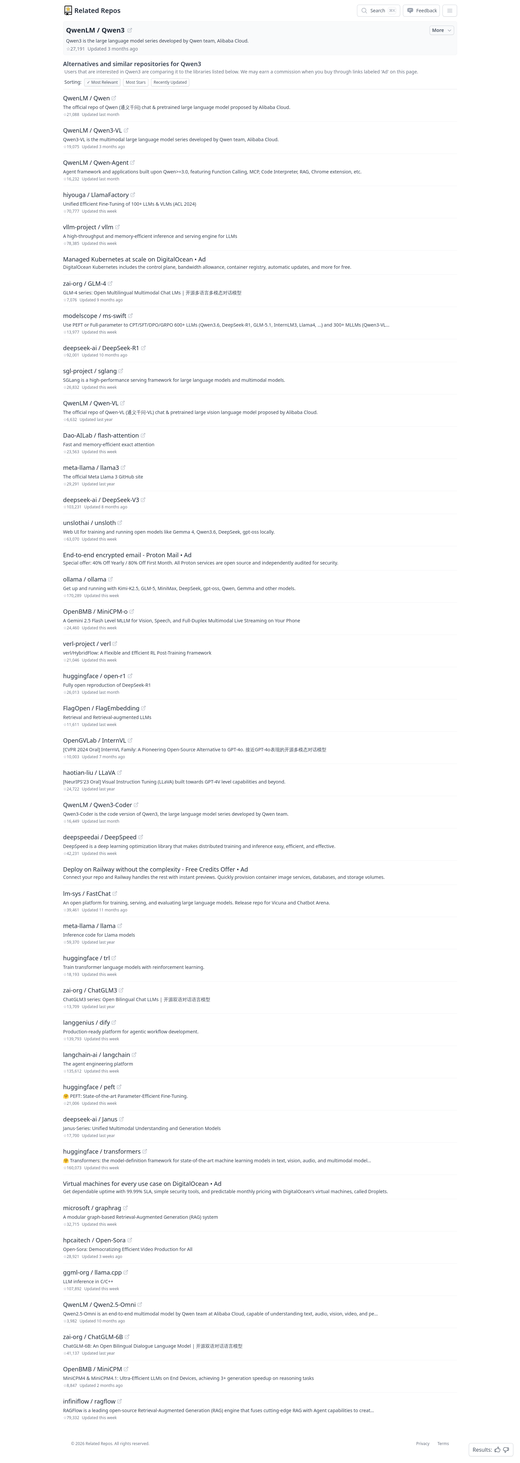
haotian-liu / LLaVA (89, 773)
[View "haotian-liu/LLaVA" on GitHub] (119, 772)
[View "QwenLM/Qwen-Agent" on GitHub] (132, 162)
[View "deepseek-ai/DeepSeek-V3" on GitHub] (143, 499)
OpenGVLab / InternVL (94, 740)
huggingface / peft (89, 1087)
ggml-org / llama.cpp (92, 1272)
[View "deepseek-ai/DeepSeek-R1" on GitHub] (143, 348)
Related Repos (98, 10)
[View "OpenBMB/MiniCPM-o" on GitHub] (131, 611)
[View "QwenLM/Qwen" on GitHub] (113, 98)
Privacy (423, 1443)
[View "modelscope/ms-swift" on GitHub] (130, 315)
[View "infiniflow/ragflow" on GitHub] (119, 1401)
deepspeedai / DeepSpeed (100, 837)
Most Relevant (102, 82)
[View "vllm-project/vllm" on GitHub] (117, 227)
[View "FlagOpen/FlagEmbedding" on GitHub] (143, 708)
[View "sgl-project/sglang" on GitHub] (120, 370)
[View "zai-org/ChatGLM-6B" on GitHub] (127, 1336)
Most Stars (136, 82)
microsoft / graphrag (92, 1208)
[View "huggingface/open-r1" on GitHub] (130, 676)
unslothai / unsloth (89, 523)
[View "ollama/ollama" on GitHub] (110, 579)
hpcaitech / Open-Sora (94, 1240)
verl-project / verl (87, 644)
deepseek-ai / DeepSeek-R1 (101, 348)
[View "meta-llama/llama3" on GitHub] (123, 467)
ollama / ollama (84, 579)
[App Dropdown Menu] (449, 11)
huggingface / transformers (102, 1151)
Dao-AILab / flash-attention (101, 435)
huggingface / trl (86, 958)
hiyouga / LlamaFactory (96, 195)
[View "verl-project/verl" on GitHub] (114, 643)
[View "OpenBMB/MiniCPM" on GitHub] (126, 1369)
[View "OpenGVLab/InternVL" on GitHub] (130, 740)
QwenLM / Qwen (86, 98)
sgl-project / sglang (90, 371)
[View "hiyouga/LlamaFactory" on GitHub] (132, 194)
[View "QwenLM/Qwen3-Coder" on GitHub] (136, 804)
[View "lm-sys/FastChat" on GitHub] (114, 893)
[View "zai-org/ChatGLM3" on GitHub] (121, 990)
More (442, 30)
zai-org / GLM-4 (84, 283)
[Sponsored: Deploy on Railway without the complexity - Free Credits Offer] (260, 873)
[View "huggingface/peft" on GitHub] (119, 1087)
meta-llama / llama (89, 926)
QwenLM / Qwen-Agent (96, 162)
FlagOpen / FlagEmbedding (101, 708)
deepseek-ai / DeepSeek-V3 (101, 500)
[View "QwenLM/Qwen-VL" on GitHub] (122, 403)
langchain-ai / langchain (96, 1055)
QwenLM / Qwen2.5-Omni (99, 1304)
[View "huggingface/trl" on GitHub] (113, 958)
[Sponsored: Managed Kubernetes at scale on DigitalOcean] (260, 262)
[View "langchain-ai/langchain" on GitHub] (134, 1054)
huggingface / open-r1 (94, 676)
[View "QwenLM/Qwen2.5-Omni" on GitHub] (139, 1304)
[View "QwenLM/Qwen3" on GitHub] (129, 30)
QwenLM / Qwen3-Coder (97, 805)
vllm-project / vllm (88, 227)
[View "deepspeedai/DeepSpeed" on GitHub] (140, 837)
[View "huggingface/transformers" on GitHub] (144, 1151)
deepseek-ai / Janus (90, 1119)
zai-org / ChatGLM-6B (93, 1337)
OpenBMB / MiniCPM (92, 1369)
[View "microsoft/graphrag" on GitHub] (125, 1207)
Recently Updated (170, 82)
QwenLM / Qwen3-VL (92, 130)
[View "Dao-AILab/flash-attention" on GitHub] (143, 435)
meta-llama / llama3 (91, 467)
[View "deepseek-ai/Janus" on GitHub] (121, 1119)
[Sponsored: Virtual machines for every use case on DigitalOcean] (260, 1187)
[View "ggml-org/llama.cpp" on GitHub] (125, 1272)
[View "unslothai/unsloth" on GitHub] (119, 522)
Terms (443, 1443)
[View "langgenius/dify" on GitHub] (113, 1022)
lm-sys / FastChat (87, 893)
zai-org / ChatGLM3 (90, 990)
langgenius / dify (86, 1022)
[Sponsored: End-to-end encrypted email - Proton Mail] (260, 558)
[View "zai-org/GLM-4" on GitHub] (110, 283)
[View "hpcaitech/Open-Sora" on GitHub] (129, 1240)
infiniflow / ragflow (89, 1401)
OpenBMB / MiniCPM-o (95, 611)
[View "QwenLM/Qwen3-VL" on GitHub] (126, 130)
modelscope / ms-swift (94, 316)
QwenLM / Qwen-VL (91, 403)
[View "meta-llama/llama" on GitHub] (119, 925)
